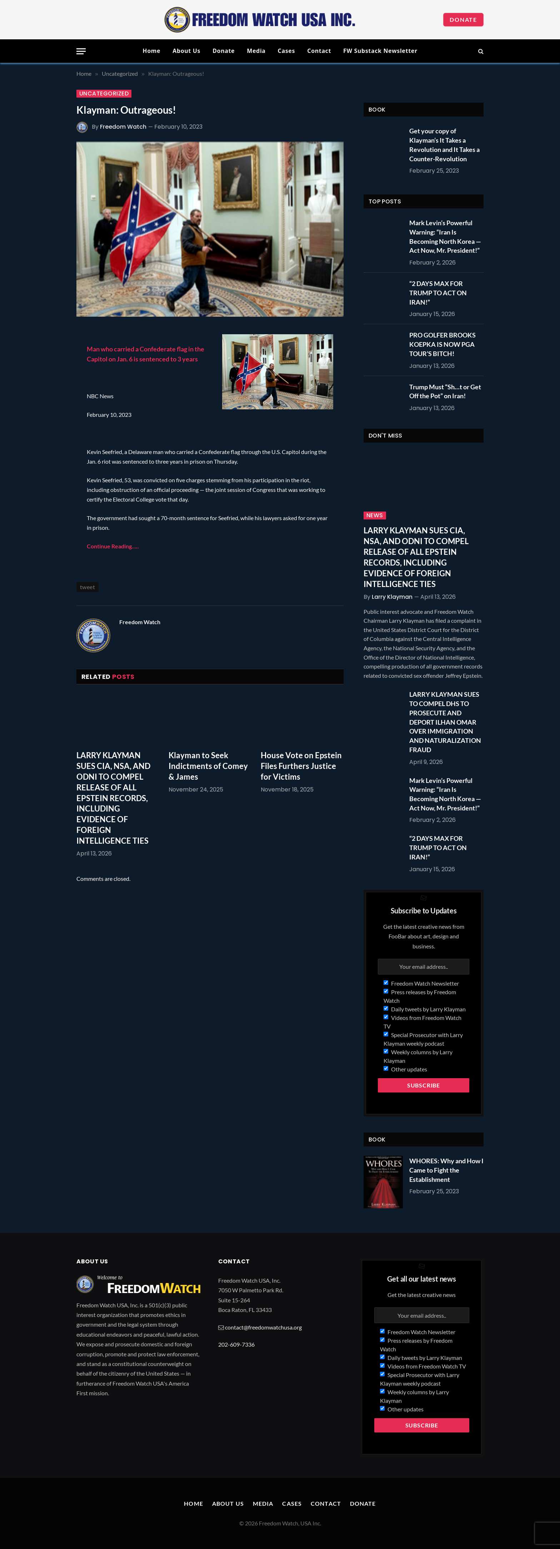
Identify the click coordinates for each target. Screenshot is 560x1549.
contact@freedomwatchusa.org (263, 1327)
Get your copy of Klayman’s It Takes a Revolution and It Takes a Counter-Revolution (444, 144)
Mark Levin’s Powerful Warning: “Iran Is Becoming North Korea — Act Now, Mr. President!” (445, 236)
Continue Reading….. (113, 546)
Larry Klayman (392, 597)
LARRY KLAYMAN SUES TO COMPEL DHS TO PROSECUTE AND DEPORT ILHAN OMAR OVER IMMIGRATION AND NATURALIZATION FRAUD (445, 721)
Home (151, 51)
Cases (286, 51)
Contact (319, 51)
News (374, 515)
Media (256, 51)
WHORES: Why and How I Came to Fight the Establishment (446, 1170)
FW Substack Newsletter (380, 51)
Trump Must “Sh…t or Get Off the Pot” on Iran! (445, 391)
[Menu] (81, 51)
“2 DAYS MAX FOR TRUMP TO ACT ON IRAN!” (438, 293)
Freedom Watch (123, 127)
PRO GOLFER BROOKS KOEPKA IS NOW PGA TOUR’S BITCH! (442, 344)
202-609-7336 (236, 1344)
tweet (87, 586)
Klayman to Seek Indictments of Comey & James (208, 765)
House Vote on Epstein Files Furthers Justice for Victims (301, 765)
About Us (186, 51)
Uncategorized (104, 94)
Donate (463, 19)
